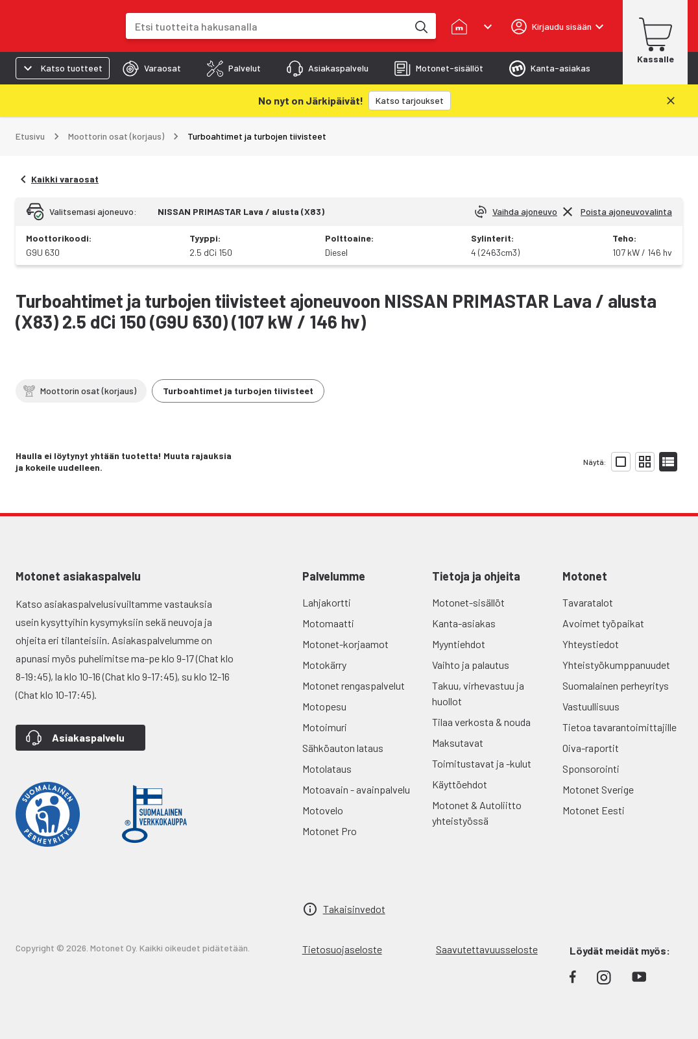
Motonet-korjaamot (345, 611)
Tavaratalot (587, 570)
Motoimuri (324, 694)
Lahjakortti (326, 570)
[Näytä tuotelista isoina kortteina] (621, 429)
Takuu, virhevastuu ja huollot (478, 661)
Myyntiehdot (458, 611)
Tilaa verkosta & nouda (481, 689)
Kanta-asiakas (464, 590)
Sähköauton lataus (342, 715)
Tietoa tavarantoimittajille (619, 694)
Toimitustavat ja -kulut (481, 731)
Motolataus (327, 736)
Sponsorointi (591, 736)
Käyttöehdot (459, 751)
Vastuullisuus (591, 674)
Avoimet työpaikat (603, 590)
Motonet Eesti (593, 777)
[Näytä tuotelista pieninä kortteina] (645, 429)
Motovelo (322, 777)
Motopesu (324, 674)
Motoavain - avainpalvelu (356, 757)
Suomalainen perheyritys (615, 653)
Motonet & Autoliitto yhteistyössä (477, 780)
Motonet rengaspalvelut (353, 653)
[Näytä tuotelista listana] (668, 429)
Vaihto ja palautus (470, 632)
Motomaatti (328, 590)
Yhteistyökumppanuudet (616, 632)
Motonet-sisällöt (468, 570)
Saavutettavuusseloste (487, 916)
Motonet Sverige (598, 757)
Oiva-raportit (590, 715)
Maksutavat (457, 710)
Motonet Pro (329, 798)
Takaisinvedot (354, 876)
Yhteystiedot (590, 611)
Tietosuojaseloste (342, 916)
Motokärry (324, 632)
